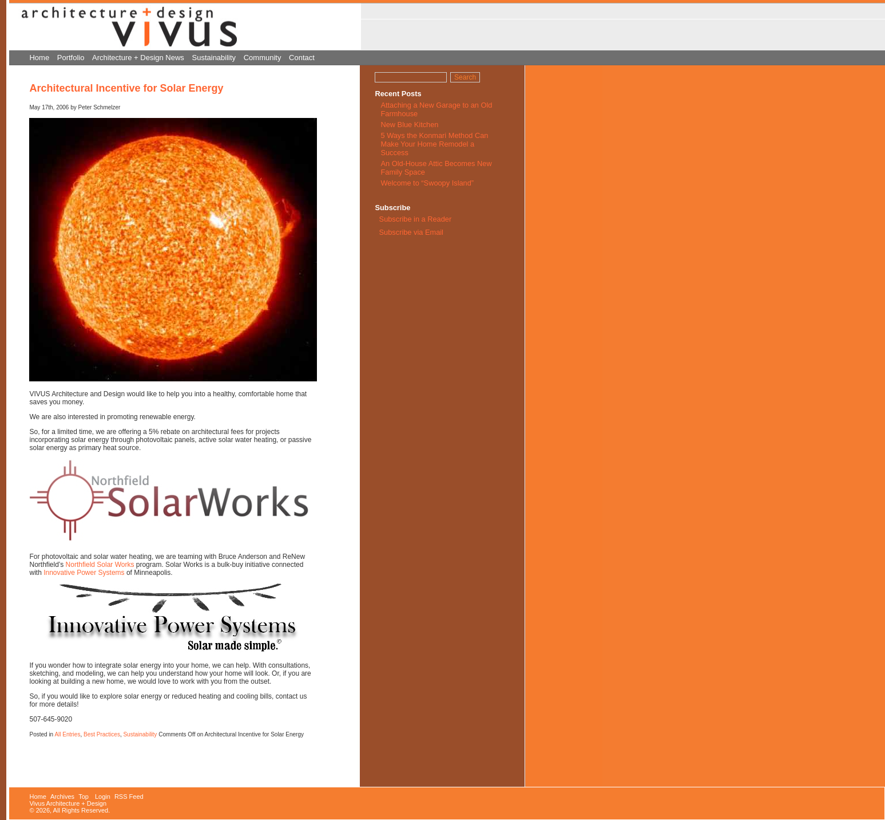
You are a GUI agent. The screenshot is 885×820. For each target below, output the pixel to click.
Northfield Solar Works (100, 565)
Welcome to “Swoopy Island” (427, 183)
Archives (62, 796)
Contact (302, 57)
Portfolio (71, 57)
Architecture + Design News (138, 57)
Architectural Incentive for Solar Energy (126, 88)
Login (102, 796)
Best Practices (102, 734)
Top (83, 796)
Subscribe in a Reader (415, 219)
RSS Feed (129, 796)
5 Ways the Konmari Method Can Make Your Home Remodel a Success (434, 144)
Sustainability (214, 57)
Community (262, 57)
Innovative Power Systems (83, 573)
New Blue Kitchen (409, 124)
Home (39, 57)
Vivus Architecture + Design (67, 803)
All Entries (67, 734)
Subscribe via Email (410, 232)
